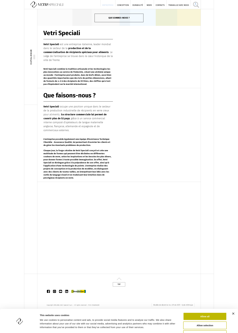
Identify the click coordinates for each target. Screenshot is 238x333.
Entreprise (107, 5)
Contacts (160, 5)
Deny (205, 324)
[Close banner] (233, 303)
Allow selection (205, 315)
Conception (123, 5)
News (149, 5)
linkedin (67, 291)
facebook (49, 291)
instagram (55, 291)
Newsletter (78, 291)
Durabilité (137, 5)
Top (119, 284)
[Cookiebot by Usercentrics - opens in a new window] (19, 327)
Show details (159, 327)
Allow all (205, 306)
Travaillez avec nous (178, 5)
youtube (61, 291)
